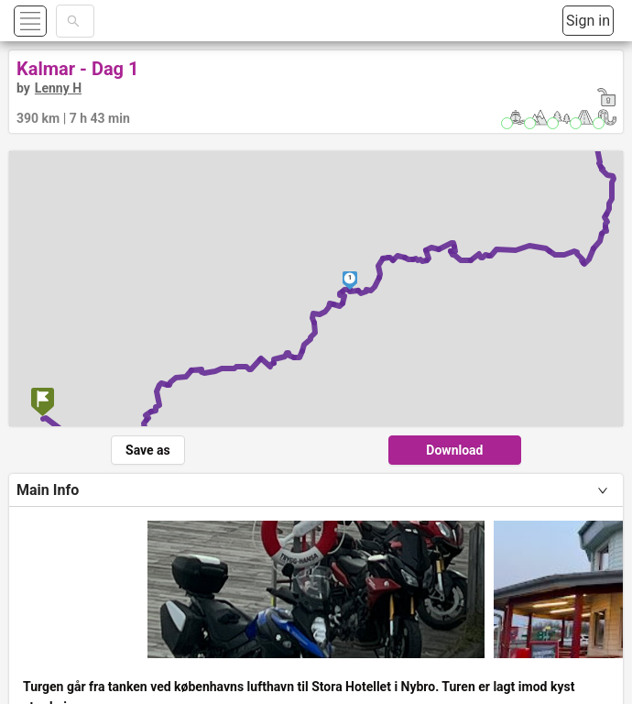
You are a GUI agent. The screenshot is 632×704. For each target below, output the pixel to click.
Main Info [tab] (47, 490)
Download (454, 450)
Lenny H (58, 88)
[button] (52, 20)
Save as (147, 450)
